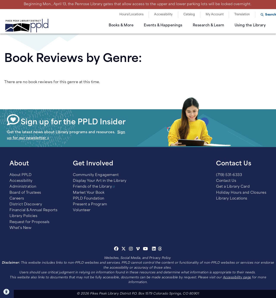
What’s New (20, 228)
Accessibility (163, 14)
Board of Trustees (25, 193)
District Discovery (25, 204)
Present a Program (90, 204)
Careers (16, 198)
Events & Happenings (163, 25)
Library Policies (23, 216)
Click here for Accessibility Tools (7, 291)
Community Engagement (96, 175)
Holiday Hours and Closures (241, 193)
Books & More (121, 25)
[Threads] (160, 249)
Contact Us (226, 181)
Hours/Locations (131, 14)
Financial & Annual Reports (33, 210)
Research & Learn (208, 25)
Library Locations (231, 198)
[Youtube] (145, 249)
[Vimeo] (138, 249)
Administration (22, 187)
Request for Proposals (29, 222)
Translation (242, 14)
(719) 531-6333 (229, 175)
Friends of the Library (92, 187)
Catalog (189, 14)
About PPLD (20, 175)
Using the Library (250, 25)
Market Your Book (88, 193)
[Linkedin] (154, 249)
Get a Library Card (233, 187)
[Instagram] (131, 249)
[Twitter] (123, 249)
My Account (215, 14)
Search (270, 14)
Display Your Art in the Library (100, 181)
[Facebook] (116, 249)
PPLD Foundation (88, 198)
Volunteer (82, 210)
